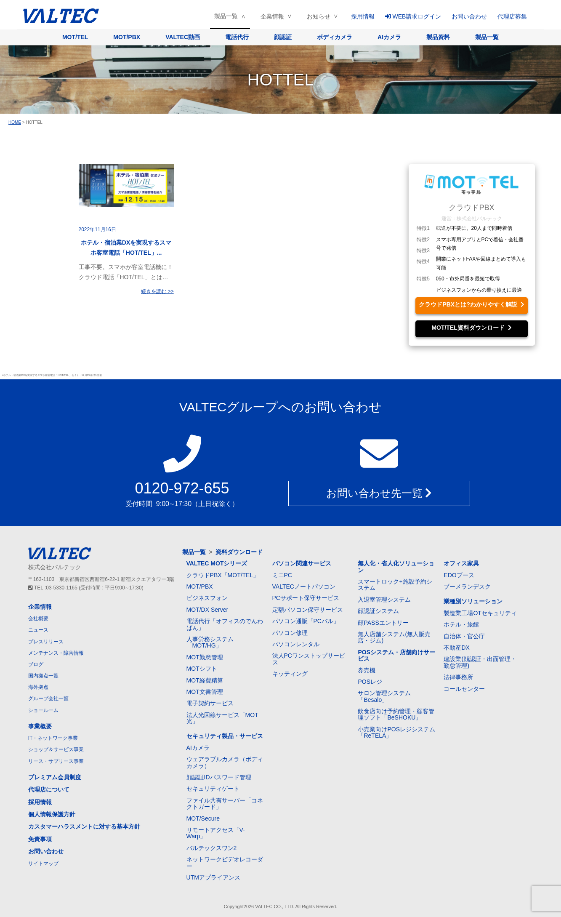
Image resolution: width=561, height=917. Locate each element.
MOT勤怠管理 (204, 657)
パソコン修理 (290, 632)
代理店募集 (512, 16)
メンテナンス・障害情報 (56, 653)
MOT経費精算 (204, 680)
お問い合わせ (469, 16)
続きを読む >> (157, 291)
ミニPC (282, 575)
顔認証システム (378, 611)
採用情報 (363, 16)
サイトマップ (43, 863)
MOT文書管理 (204, 691)
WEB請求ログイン (413, 16)
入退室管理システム (384, 599)
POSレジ (370, 681)
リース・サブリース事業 (56, 761)
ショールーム (43, 710)
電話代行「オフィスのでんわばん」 (224, 624)
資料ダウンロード (239, 552)
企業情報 (272, 16)
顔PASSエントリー (383, 622)
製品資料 (438, 37)
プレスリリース (46, 642)
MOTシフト (201, 668)
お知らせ (318, 16)
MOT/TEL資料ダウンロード (471, 327)
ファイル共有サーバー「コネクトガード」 (224, 803)
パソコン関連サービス (301, 563)
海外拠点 (38, 687)
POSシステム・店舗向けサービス (396, 655)
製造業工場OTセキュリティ (480, 613)
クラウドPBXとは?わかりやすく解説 (471, 304)
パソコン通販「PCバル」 (305, 621)
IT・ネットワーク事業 (53, 738)
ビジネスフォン (207, 597)
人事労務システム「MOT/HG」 (210, 642)
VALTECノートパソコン (303, 586)
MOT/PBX (126, 37)
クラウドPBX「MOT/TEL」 (222, 575)
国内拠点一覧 (43, 676)
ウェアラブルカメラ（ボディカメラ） (224, 762)
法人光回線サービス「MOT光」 (222, 718)
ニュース (38, 630)
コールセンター (464, 688)
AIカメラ (389, 37)
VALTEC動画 (182, 37)
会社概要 (38, 618)
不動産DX (456, 647)
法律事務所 (458, 677)
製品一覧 (226, 16)
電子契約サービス (210, 703)
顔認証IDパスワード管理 (218, 777)
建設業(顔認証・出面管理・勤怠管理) (480, 662)
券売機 (366, 670)
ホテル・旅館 (461, 624)
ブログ (35, 664)
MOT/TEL (75, 37)
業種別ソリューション (473, 601)
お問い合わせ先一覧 (379, 493)
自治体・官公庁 (464, 636)
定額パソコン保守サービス (307, 609)
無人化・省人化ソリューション (396, 566)
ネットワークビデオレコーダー (224, 862)
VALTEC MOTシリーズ (216, 563)
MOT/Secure (203, 818)
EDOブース (459, 575)
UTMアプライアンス (213, 877)
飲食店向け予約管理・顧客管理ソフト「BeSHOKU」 (396, 714)
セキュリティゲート (212, 788)
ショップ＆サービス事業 (56, 749)
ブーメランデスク (467, 586)
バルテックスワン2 (211, 848)
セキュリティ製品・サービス (224, 736)
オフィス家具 (461, 563)
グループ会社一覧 (48, 698)
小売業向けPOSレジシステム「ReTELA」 (396, 732)
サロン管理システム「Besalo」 (384, 696)
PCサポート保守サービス (305, 597)
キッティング (290, 673)
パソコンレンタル (295, 644)
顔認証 (283, 37)
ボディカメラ (334, 37)
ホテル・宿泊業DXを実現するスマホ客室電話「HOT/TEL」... (126, 247)
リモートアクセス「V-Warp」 (215, 833)
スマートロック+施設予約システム (395, 584)
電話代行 (237, 37)
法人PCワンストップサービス (308, 658)
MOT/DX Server (207, 609)
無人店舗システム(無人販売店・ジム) (394, 637)
